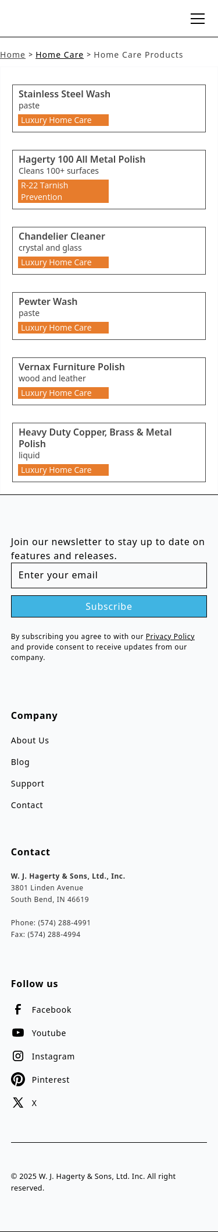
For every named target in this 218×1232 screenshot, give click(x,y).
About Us (30, 740)
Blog (20, 761)
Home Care (59, 54)
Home (13, 54)
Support (28, 783)
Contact (27, 804)
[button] (195, 19)
